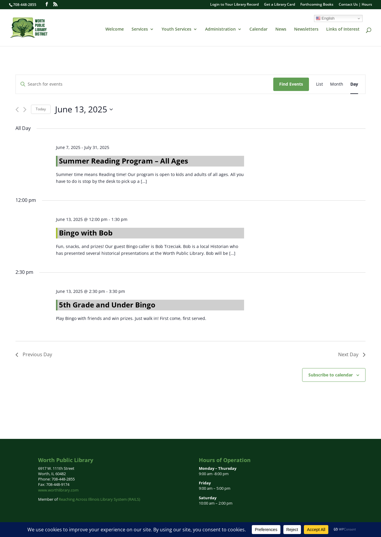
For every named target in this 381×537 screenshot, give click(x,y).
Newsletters (306, 29)
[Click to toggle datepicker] (84, 109)
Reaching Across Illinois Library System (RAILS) (99, 499)
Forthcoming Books (316, 5)
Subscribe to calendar (330, 375)
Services (140, 29)
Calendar (258, 29)
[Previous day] (17, 109)
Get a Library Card (279, 5)
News (280, 29)
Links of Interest (343, 29)
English (325, 18)
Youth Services (176, 29)
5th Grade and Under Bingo (107, 305)
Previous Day (33, 354)
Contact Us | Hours (355, 5)
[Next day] (24, 109)
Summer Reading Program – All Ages (123, 161)
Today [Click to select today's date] (41, 109)
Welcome (114, 29)
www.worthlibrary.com (58, 490)
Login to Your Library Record (234, 5)
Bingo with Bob (86, 233)
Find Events (291, 84)
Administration (220, 29)
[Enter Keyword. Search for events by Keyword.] (144, 84)
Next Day (352, 354)
